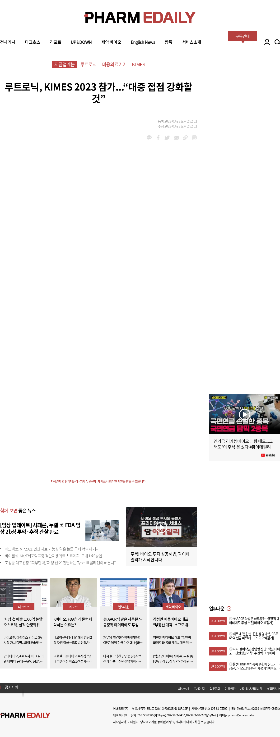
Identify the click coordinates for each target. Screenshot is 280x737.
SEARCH (277, 42)
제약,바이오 (173, 606)
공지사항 (11, 687)
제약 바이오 (111, 42)
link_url (185, 137)
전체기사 (7, 42)
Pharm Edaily (25, 715)
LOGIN (265, 42)
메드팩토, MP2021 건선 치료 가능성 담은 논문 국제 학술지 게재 (52, 549)
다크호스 (32, 42)
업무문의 (215, 688)
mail (176, 137)
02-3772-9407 (176, 715)
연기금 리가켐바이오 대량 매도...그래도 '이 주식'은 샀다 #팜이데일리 (243, 444)
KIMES (138, 64)
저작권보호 (273, 688)
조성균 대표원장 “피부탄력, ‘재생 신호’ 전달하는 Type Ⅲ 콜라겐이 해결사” (60, 562)
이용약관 (230, 688)
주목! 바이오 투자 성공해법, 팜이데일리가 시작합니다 (160, 557)
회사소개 (183, 688)
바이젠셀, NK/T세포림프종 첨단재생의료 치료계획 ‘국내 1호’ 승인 (53, 556)
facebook (158, 137)
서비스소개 (191, 42)
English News (143, 42)
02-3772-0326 (145, 715)
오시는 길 (199, 688)
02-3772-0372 (194, 715)
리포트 (55, 42)
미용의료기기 (114, 64)
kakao (149, 137)
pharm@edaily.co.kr (241, 715)
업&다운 (123, 606)
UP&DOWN (81, 42)
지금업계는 (64, 64)
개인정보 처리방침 (251, 688)
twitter (167, 137)
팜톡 (168, 42)
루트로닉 (88, 64)
